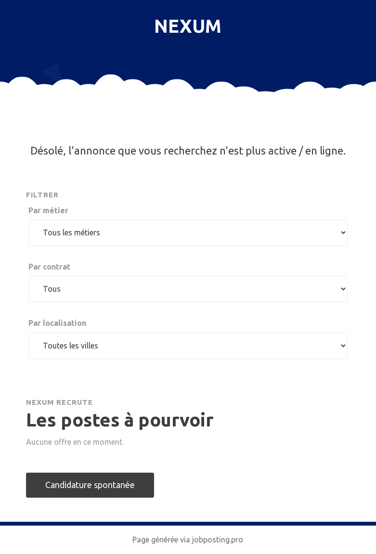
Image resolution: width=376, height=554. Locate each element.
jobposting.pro (217, 539)
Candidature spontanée (90, 485)
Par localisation (57, 323)
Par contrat (49, 266)
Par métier (48, 210)
